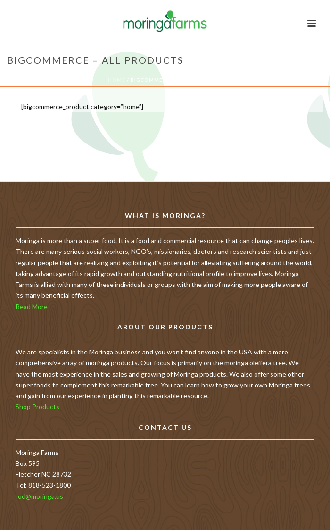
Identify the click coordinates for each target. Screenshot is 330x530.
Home (116, 80)
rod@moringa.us (39, 496)
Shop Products (37, 407)
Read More (32, 307)
